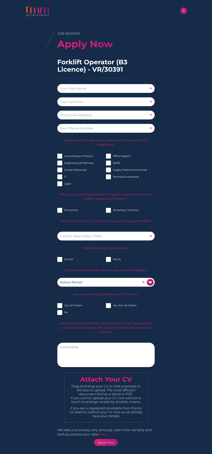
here (103, 434)
